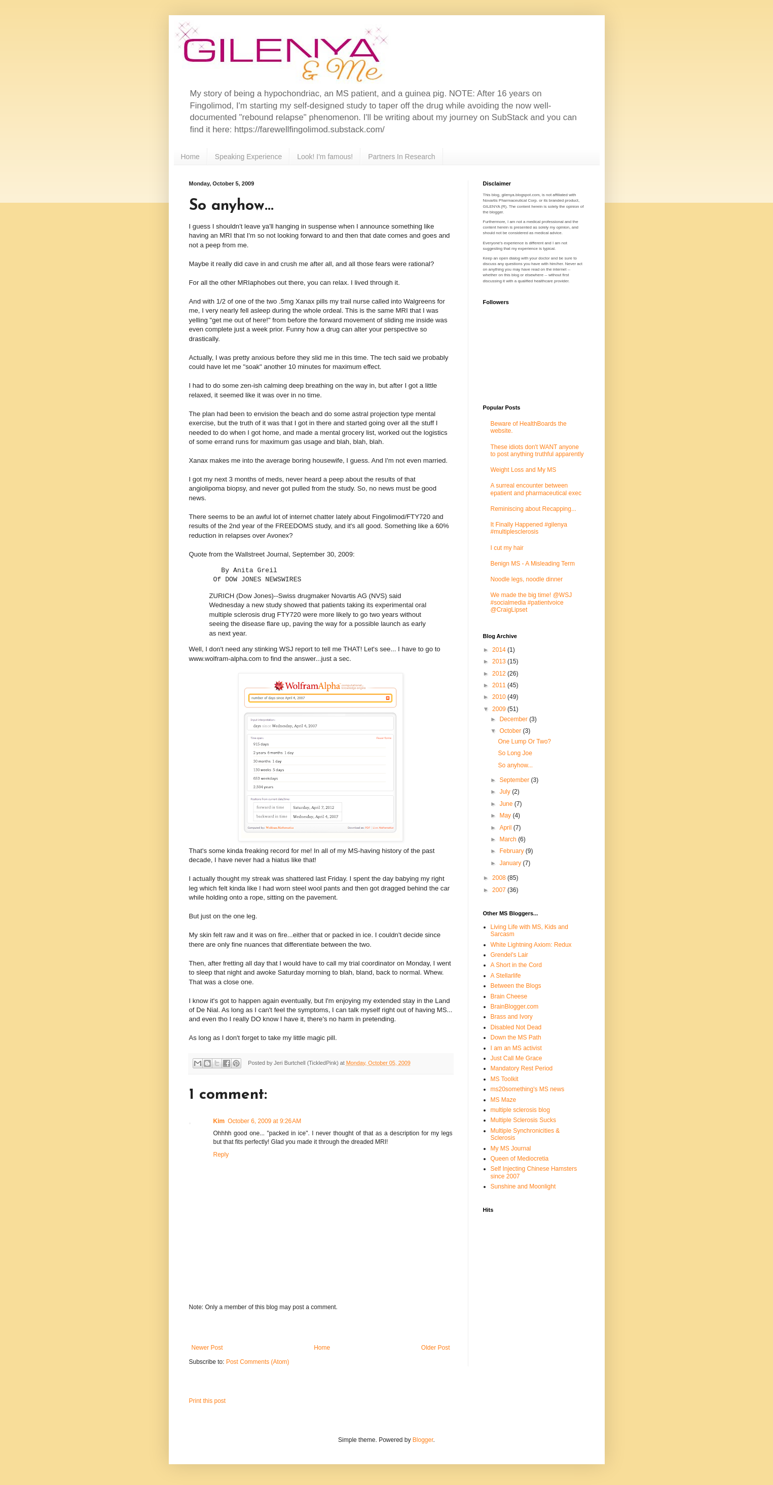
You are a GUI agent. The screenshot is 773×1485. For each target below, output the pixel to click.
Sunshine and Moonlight (523, 1186)
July (505, 791)
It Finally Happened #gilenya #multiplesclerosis (529, 528)
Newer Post (207, 1347)
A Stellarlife (506, 975)
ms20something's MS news (528, 1089)
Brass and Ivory (512, 1016)
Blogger (423, 1439)
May (505, 815)
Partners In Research (401, 157)
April (506, 827)
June (506, 803)
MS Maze (504, 1099)
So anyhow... (515, 765)
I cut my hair (507, 547)
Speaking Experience (248, 157)
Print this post (207, 1400)
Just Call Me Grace (516, 1058)
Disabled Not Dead (516, 1027)
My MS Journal (511, 1148)
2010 (499, 696)
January (511, 863)
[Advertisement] (320, 1327)
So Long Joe (515, 753)
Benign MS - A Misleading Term (533, 563)
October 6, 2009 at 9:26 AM (264, 1121)
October (511, 730)
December (514, 719)
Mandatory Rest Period (522, 1068)
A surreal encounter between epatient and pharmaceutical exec (536, 489)
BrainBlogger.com (515, 1006)
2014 (499, 649)
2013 (499, 661)
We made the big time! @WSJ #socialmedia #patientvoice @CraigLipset (531, 602)
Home (190, 157)
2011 (499, 685)
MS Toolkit (505, 1079)
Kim (219, 1121)
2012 (499, 673)
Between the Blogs (516, 985)
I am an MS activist (516, 1048)
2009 (499, 709)
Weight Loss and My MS (524, 469)
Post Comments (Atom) (257, 1361)
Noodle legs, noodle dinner (527, 579)
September (515, 780)
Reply (221, 1154)
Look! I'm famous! (325, 157)
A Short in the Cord (516, 965)
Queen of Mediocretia (520, 1158)
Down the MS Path (516, 1037)
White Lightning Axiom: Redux (531, 944)
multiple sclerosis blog (520, 1109)
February (512, 851)
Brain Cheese (509, 996)
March (508, 839)
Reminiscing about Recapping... (533, 508)
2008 (499, 877)
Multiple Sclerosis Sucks (523, 1120)
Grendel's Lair (509, 954)
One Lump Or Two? (524, 741)
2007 (499, 890)
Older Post (435, 1347)
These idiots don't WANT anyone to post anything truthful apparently (537, 450)
